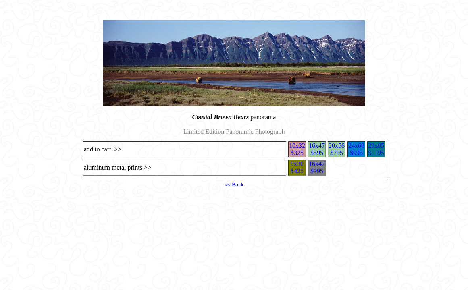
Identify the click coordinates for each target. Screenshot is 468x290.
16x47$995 (317, 167)
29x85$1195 (376, 149)
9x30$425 (297, 167)
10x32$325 (297, 149)
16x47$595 (317, 149)
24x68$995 (356, 149)
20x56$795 (337, 149)
